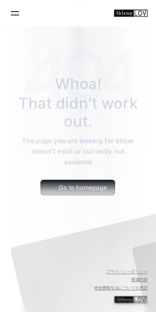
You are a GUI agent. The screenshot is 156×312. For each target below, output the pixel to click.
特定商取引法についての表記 (121, 288)
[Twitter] (121, 260)
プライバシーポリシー (127, 271)
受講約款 (139, 279)
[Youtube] (101, 260)
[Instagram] (141, 260)
